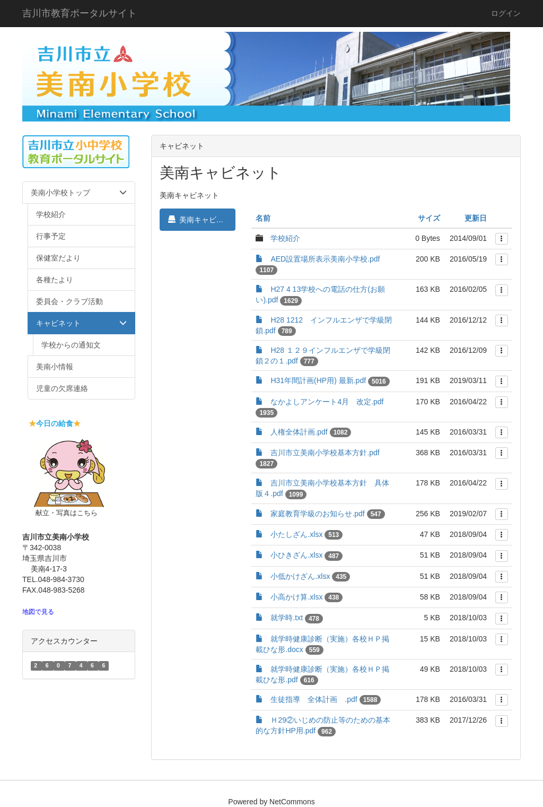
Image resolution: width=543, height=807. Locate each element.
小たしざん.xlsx (296, 534)
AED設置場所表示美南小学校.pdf (325, 259)
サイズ (429, 218)
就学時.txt (286, 617)
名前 (263, 218)
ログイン (506, 13)
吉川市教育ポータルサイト (79, 13)
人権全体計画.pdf (298, 432)
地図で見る (38, 611)
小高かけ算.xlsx (296, 597)
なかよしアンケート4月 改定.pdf (326, 401)
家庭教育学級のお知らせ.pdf (317, 513)
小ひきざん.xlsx (296, 555)
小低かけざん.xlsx (300, 576)
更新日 (476, 218)
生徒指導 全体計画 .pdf (313, 699)
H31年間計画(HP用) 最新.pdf (318, 380)
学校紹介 (285, 238)
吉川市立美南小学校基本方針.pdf (324, 452)
